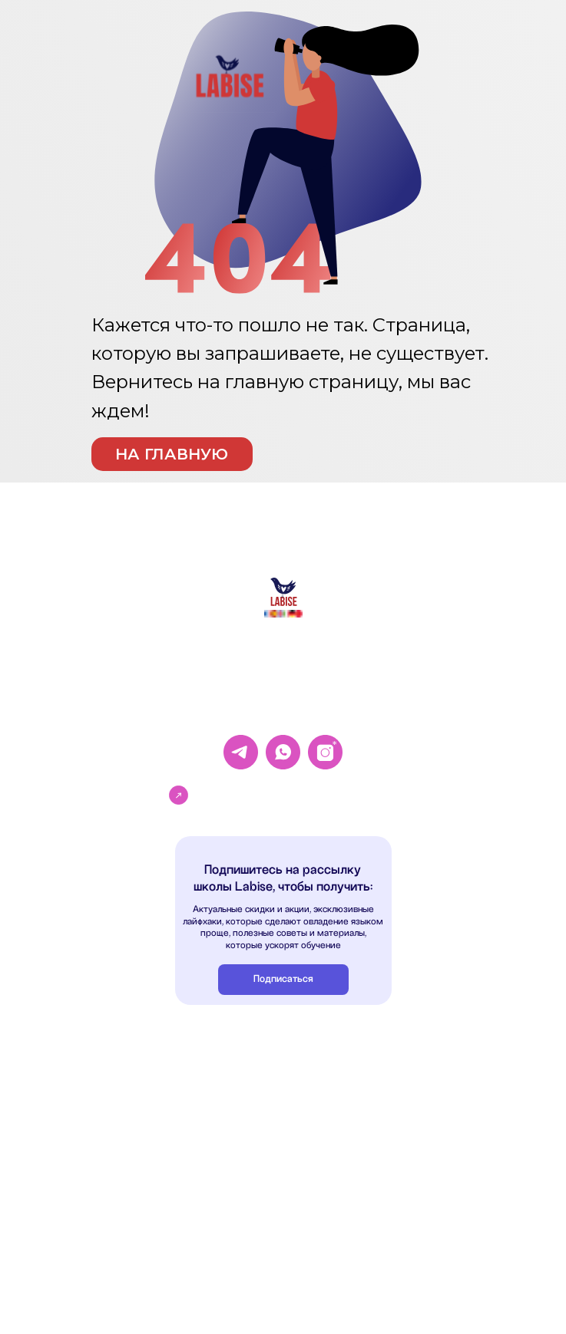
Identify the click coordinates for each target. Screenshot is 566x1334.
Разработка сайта (336, 1312)
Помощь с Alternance (120, 1235)
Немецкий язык (108, 1109)
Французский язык (114, 1076)
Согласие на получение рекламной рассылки (394, 1177)
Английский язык (112, 1060)
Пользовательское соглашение (364, 1133)
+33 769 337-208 (284, 708)
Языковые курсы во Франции (136, 1204)
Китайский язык (110, 1092)
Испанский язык (110, 1125)
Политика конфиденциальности (364, 1060)
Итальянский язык (114, 1141)
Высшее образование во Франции (146, 1189)
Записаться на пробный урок (286, 793)
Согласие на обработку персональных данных (395, 1076)
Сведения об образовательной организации (392, 1209)
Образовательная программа (360, 1193)
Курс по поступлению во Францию (148, 1219)
